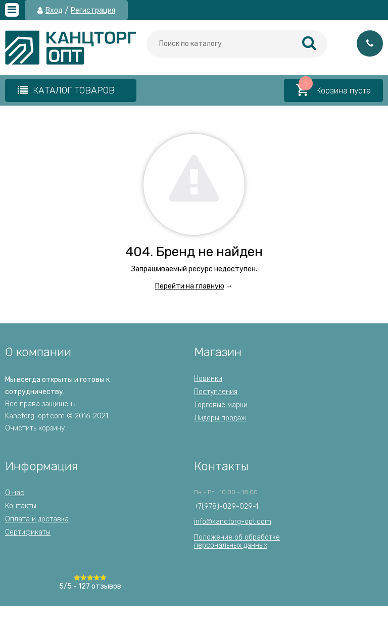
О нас (14, 493)
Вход (54, 11)
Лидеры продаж (220, 418)
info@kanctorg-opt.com (232, 521)
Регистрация (93, 11)
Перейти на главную (189, 286)
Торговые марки (221, 405)
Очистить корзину (35, 428)
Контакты (20, 506)
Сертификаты (28, 532)
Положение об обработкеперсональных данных (237, 541)
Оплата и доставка (37, 519)
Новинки (208, 378)
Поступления (215, 392)
